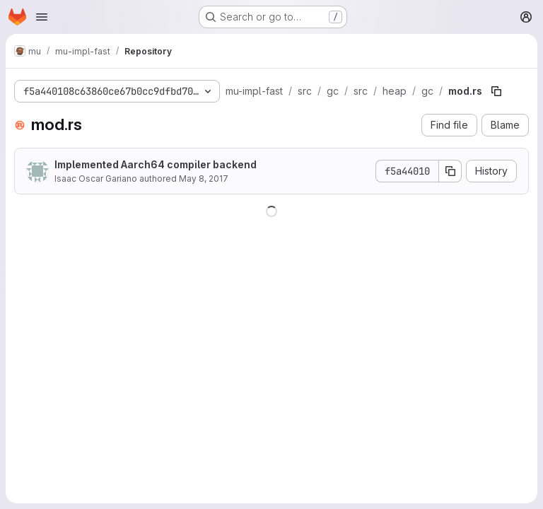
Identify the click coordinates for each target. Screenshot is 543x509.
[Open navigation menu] (41, 17)
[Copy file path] (496, 91)
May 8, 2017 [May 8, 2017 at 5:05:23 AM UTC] (203, 178)
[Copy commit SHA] (450, 171)
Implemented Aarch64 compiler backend (155, 164)
